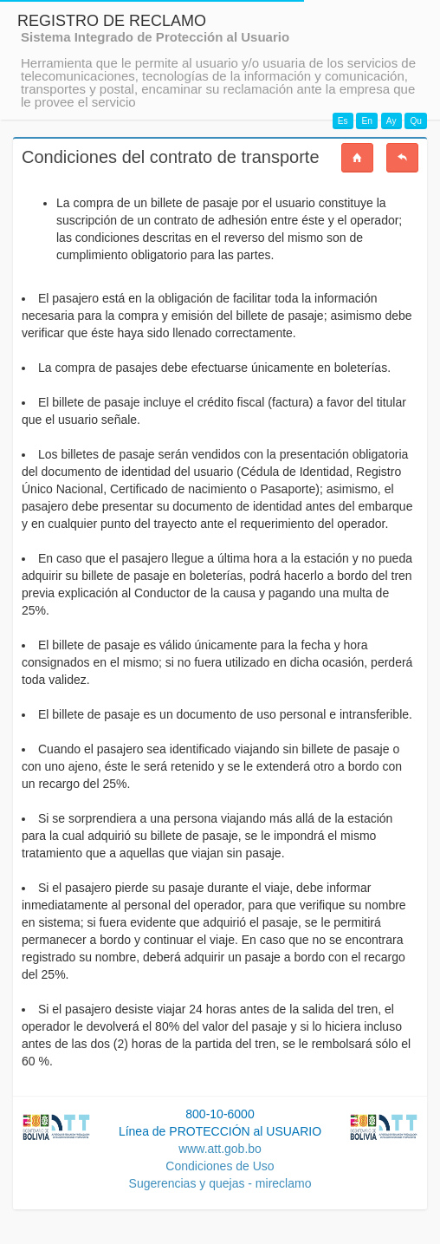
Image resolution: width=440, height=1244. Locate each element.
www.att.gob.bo (220, 1149)
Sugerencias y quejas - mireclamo (220, 1183)
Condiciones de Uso (219, 1166)
